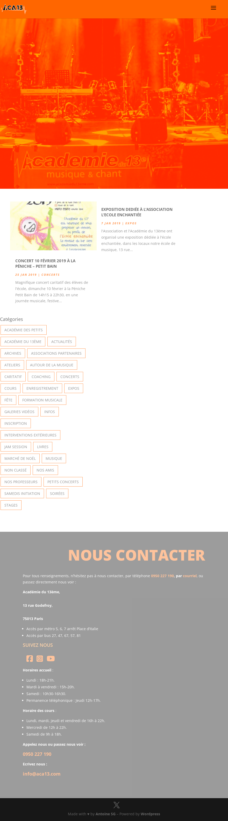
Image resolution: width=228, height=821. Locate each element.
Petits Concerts (63, 481)
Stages (11, 505)
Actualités (61, 341)
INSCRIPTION (15, 423)
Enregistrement (42, 388)
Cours (10, 388)
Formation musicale (42, 400)
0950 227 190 (162, 575)
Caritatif (13, 376)
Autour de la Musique (51, 364)
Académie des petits (23, 329)
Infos (49, 411)
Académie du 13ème (22, 341)
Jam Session (15, 446)
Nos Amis (45, 470)
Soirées (57, 493)
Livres (42, 446)
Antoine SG (106, 813)
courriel (190, 575)
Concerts (50, 275)
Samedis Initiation (22, 493)
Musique (54, 458)
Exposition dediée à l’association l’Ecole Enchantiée (137, 212)
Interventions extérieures (30, 435)
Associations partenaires (56, 353)
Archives (12, 353)
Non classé (15, 470)
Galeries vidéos (19, 411)
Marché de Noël (20, 458)
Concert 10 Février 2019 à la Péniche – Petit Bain (45, 263)
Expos (131, 223)
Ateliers (12, 364)
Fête (8, 400)
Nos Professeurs (21, 481)
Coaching (41, 376)
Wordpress (150, 813)
